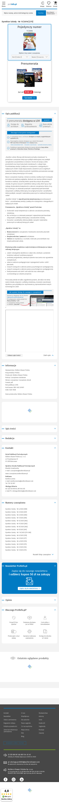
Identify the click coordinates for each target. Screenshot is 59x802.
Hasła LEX (42, 723)
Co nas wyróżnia (26, 726)
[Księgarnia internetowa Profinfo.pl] (12, 4)
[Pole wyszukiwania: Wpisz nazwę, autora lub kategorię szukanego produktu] (18, 13)
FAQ (22, 733)
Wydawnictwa (43, 713)
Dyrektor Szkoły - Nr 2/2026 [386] (16, 515)
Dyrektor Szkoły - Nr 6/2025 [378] (16, 535)
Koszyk (55, 4)
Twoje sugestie (26, 723)
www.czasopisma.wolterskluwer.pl (16, 473)
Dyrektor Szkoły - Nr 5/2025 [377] (15, 538)
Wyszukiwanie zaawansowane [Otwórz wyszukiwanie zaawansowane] (51, 13)
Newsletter (7, 716)
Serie (40, 720)
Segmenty (42, 726)
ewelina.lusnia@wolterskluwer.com (21, 481)
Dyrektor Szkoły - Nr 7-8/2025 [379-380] (18, 532)
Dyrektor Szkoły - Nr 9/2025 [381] (16, 529)
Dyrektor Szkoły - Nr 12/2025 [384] (16, 521)
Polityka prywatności (10, 726)
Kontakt (6, 713)
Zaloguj (42, 4)
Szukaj (41, 13)
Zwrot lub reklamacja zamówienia (10, 731)
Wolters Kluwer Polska (20, 375)
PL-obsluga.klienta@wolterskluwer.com (23, 491)
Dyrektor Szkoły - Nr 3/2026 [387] (16, 512)
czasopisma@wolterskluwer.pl (20, 471)
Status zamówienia (10, 720)
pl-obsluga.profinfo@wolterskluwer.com (24, 762)
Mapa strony (25, 730)
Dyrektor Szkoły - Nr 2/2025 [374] (15, 547)
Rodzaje (41, 730)
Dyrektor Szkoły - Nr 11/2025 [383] (16, 524)
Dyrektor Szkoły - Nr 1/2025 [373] (15, 550)
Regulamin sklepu (9, 723)
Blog (22, 736)
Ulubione (48, 4)
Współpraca (25, 716)
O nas (23, 713)
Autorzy (41, 716)
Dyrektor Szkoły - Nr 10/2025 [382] (16, 527)
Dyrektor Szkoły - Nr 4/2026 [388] (16, 509)
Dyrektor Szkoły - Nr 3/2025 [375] (16, 544)
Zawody (41, 733)
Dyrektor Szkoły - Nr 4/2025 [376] (16, 541)
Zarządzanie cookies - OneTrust (15, 743)
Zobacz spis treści (14, 355)
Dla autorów (25, 720)
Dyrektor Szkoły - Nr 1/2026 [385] (16, 518)
